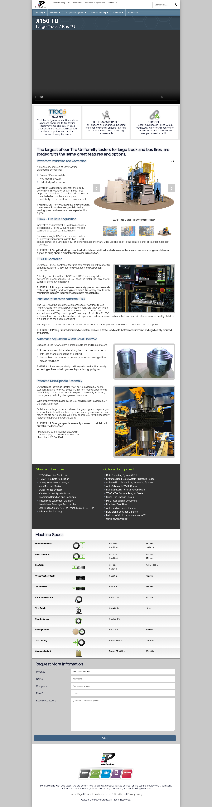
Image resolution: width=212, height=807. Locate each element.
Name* (39, 679)
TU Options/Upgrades (75, 12)
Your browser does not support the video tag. (106, 67)
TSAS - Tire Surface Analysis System (125, 493)
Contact (88, 794)
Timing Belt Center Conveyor (54, 482)
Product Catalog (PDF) (61, 3)
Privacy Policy (135, 794)
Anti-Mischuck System (50, 486)
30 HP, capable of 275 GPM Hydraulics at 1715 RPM (66, 508)
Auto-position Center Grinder (121, 508)
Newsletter (76, 3)
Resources (89, 3)
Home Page (76, 794)
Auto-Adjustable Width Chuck (121, 486)
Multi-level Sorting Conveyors (121, 500)
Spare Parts (100, 3)
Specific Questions (46, 700)
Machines (55, 12)
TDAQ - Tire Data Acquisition (54, 479)
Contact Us (112, 3)
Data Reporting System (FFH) (122, 475)
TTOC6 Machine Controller (53, 475)
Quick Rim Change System (120, 497)
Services (133, 12)
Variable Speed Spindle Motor (54, 493)
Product (40, 671)
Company (40, 12)
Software (118, 12)
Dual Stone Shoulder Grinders (122, 512)
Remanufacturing (99, 12)
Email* (39, 693)
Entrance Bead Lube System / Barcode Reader (130, 479)
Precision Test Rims (116, 504)
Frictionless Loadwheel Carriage (56, 500)
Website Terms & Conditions (110, 794)
